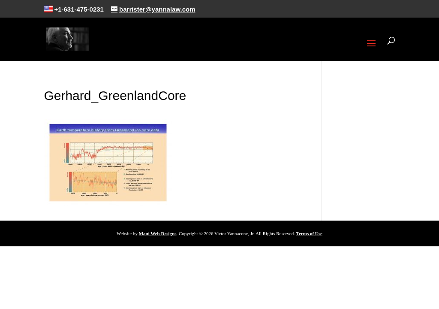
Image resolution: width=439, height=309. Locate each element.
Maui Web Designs (158, 233)
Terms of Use (309, 233)
